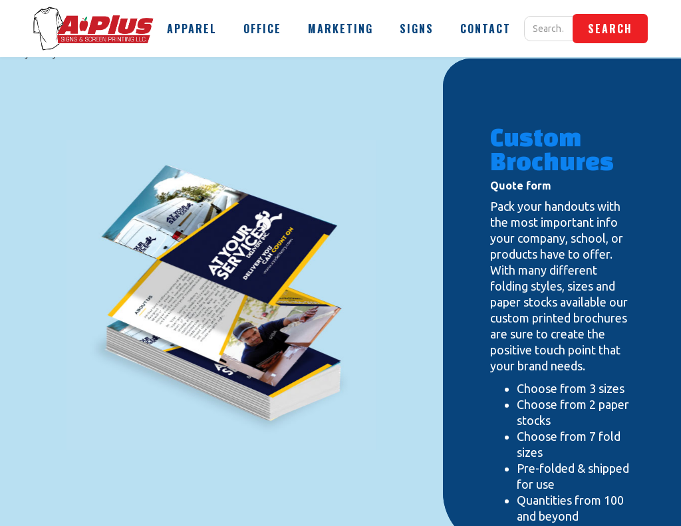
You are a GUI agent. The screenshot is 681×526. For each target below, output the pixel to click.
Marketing (340, 29)
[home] (93, 28)
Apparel (192, 29)
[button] (192, 28)
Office (262, 29)
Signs (417, 29)
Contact (485, 29)
